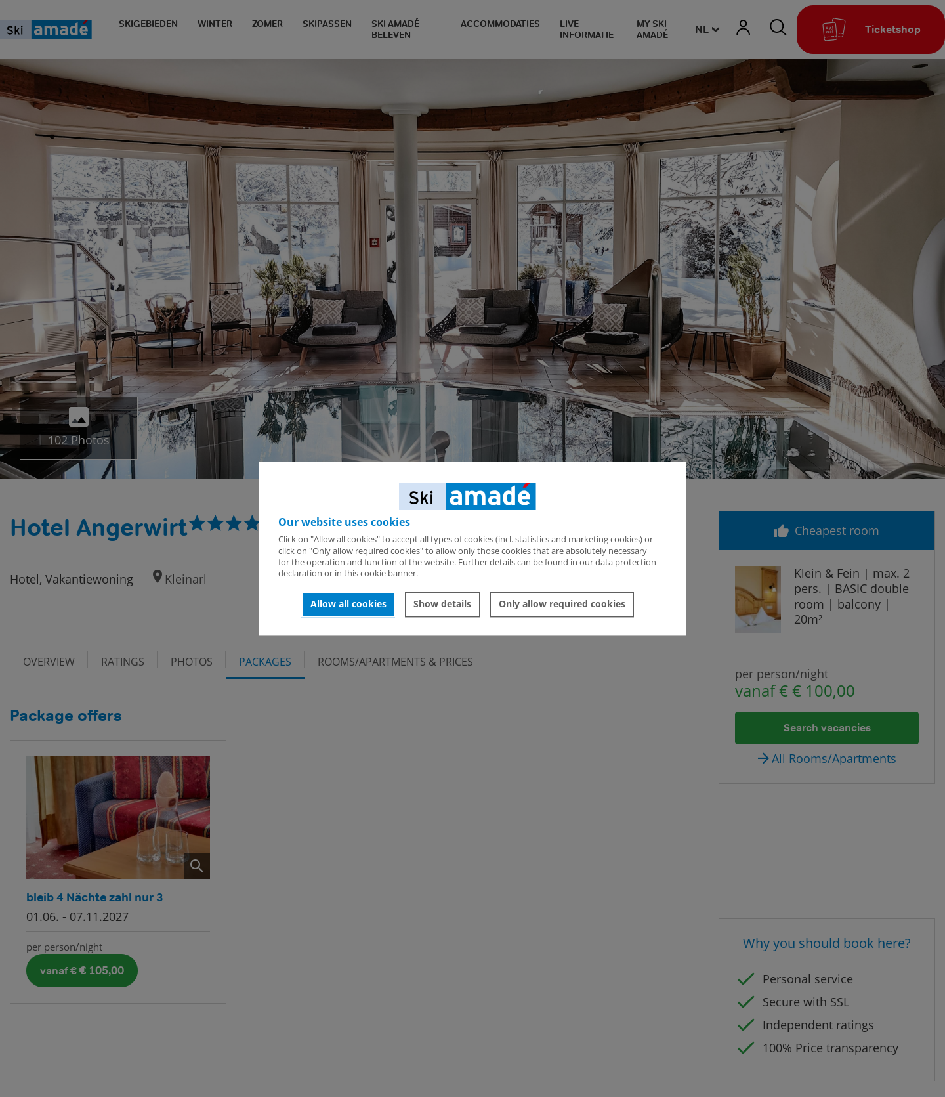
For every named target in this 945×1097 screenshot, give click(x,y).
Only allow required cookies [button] (562, 604)
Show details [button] (442, 604)
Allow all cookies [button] (348, 604)
